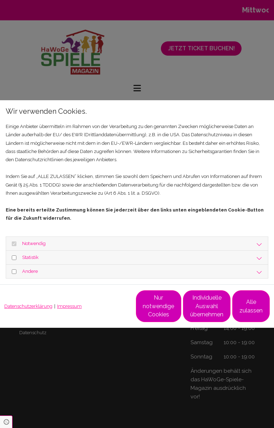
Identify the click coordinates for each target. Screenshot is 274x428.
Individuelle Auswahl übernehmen (169, 310)
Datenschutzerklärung (28, 290)
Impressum (69, 290)
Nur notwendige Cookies (101, 310)
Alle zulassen (236, 310)
